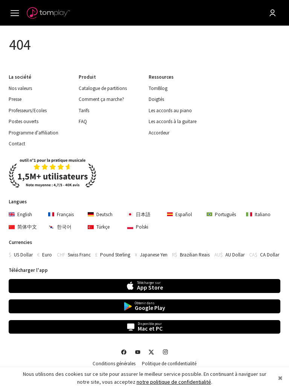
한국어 (59, 227)
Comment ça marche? (101, 99)
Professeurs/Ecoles (28, 111)
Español (179, 214)
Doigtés (156, 99)
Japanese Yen (153, 255)
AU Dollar (235, 255)
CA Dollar (269, 255)
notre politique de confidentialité (174, 381)
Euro (47, 255)
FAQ (83, 122)
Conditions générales (114, 364)
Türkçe (99, 227)
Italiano (258, 214)
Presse (15, 99)
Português (221, 214)
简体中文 (23, 227)
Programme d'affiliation (33, 133)
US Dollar (23, 255)
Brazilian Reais (195, 255)
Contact (17, 144)
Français (61, 214)
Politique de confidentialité (169, 364)
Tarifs (84, 111)
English (20, 214)
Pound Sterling (115, 255)
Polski (137, 227)
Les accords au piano (170, 111)
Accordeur (159, 133)
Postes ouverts (23, 122)
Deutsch (100, 214)
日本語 (139, 214)
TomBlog (158, 88)
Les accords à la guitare (172, 122)
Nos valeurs (20, 88)
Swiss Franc (79, 255)
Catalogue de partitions (103, 88)
